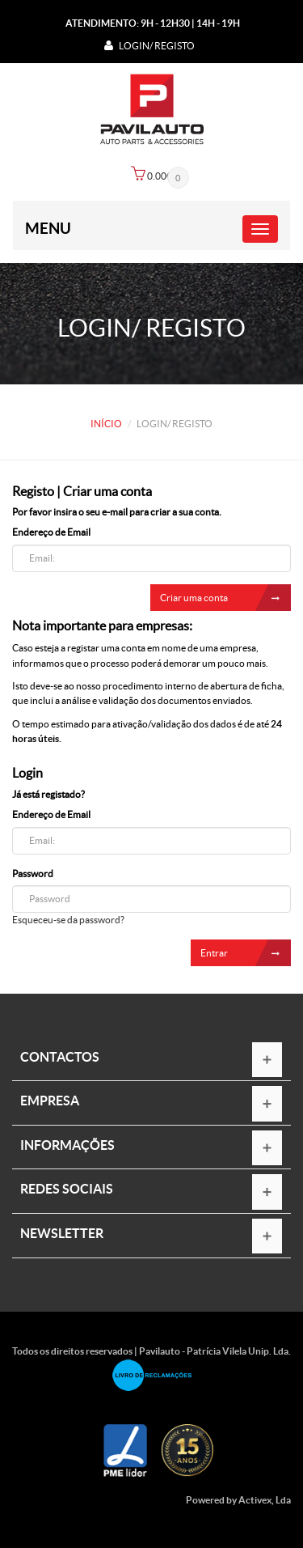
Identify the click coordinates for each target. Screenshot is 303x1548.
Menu (48, 228)
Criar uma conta (225, 597)
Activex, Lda (264, 1500)
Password (32, 873)
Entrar (245, 952)
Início (106, 423)
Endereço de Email (51, 532)
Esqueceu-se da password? (68, 919)
